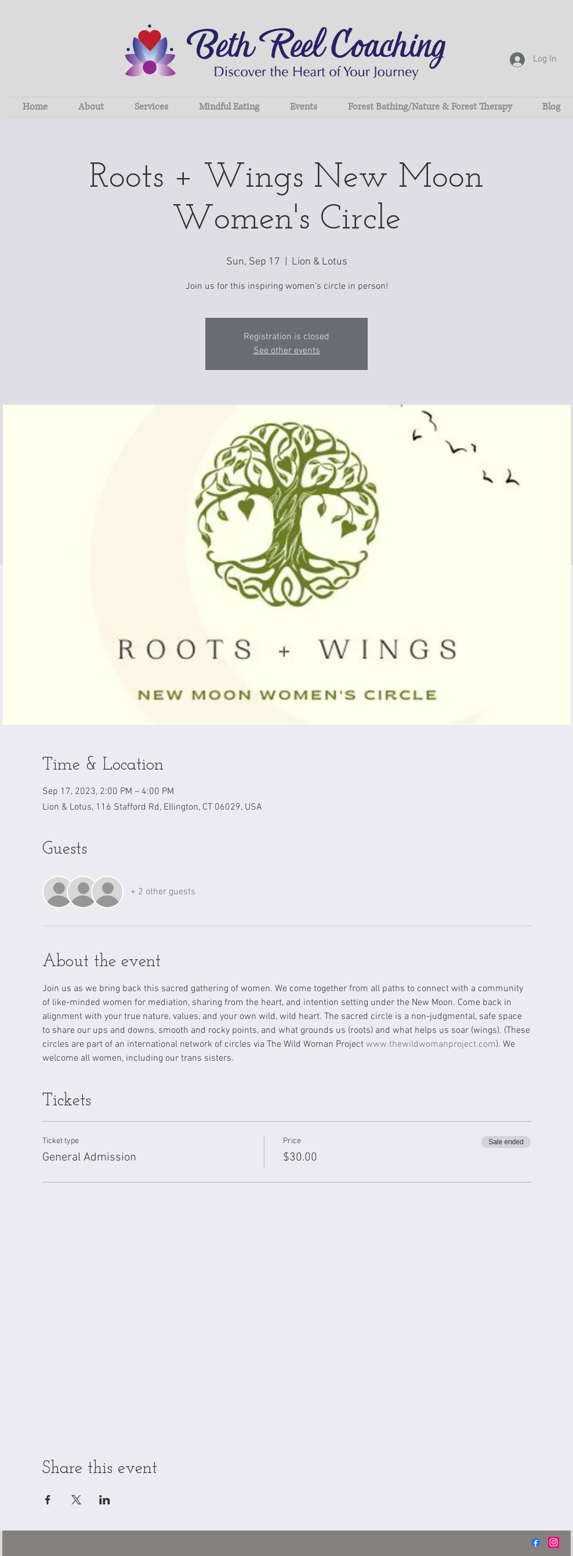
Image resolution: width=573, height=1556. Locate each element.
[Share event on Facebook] (47, 1499)
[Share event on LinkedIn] (104, 1499)
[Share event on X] (76, 1499)
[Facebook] (535, 1542)
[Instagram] (553, 1542)
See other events (286, 351)
